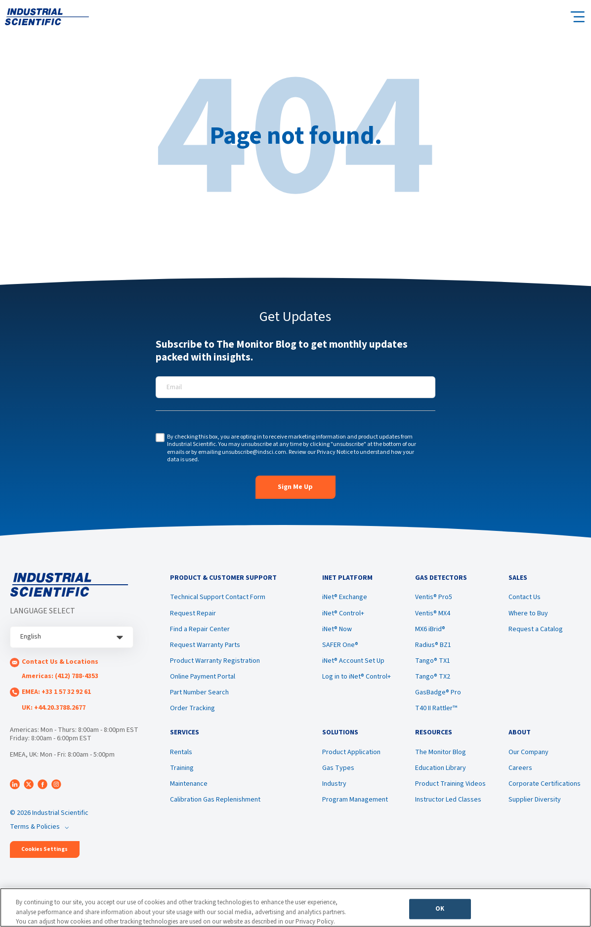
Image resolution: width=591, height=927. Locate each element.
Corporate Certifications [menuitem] (544, 787)
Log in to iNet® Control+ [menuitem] (356, 679)
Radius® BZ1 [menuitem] (433, 647)
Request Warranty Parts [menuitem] (205, 647)
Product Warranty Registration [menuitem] (215, 663)
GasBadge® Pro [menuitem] (438, 694)
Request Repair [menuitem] (193, 615)
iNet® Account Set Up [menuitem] (353, 663)
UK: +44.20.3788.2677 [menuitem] (53, 708)
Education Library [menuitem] (440, 771)
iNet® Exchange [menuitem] (344, 599)
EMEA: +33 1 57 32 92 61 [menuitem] (56, 692)
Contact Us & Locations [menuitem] (60, 662)
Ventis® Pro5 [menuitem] (433, 599)
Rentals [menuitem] (181, 756)
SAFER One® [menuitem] (340, 647)
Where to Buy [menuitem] (528, 615)
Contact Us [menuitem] (524, 599)
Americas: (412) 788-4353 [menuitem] (60, 676)
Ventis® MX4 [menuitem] (432, 615)
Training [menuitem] (182, 771)
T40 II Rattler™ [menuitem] (436, 710)
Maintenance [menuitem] (189, 787)
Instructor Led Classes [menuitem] (448, 803)
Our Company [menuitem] (528, 756)
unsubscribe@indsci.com (254, 452)
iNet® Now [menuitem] (337, 631)
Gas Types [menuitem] (338, 771)
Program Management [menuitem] (355, 803)
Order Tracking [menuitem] (192, 710)
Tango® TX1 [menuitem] (432, 663)
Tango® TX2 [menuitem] (432, 679)
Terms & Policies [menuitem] (35, 827)
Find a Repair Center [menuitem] (200, 631)
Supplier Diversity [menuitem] (534, 803)
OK (439, 910)
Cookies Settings (44, 849)
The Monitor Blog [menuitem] (440, 756)
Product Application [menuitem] (351, 756)
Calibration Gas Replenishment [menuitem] (215, 803)
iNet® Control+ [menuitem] (343, 615)
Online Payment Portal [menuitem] (202, 679)
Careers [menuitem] (520, 771)
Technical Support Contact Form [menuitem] (217, 599)
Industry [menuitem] (334, 787)
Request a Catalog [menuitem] (535, 631)
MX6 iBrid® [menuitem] (430, 631)
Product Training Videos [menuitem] (450, 787)
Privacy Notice (335, 452)
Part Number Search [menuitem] (199, 694)
